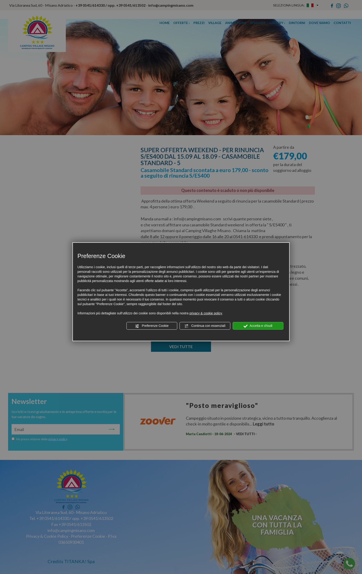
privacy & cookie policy (205, 313)
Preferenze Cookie (152, 326)
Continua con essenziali (205, 326)
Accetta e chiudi (258, 326)
